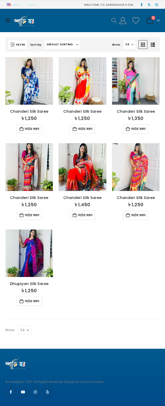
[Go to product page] (29, 81)
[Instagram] (156, 4)
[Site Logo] (24, 20)
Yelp (47, 392)
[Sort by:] (62, 44)
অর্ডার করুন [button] (32, 129)
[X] (149, 4)
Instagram (35, 392)
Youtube (23, 392)
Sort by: (36, 44)
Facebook (11, 392)
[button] (9, 20)
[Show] (129, 44)
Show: (116, 44)
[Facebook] (141, 4)
